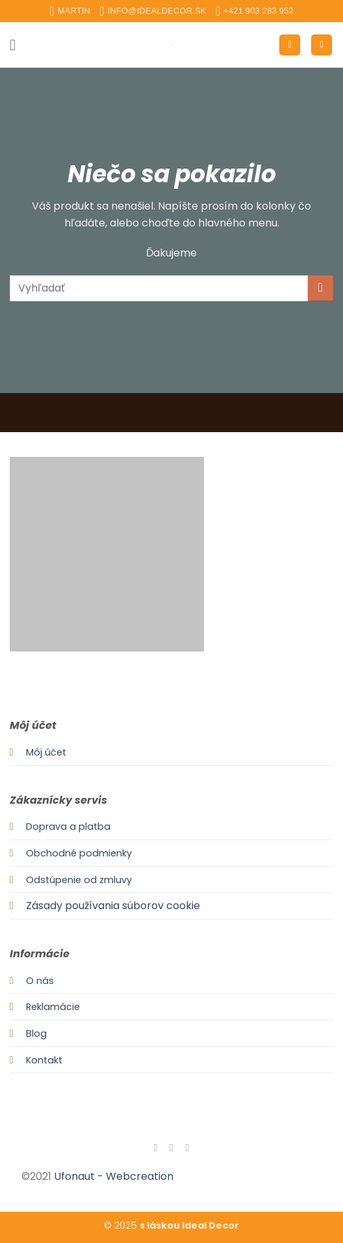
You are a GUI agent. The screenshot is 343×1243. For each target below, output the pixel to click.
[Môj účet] (289, 45)
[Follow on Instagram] (171, 1147)
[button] (17, 45)
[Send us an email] (187, 1147)
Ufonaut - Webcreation (113, 1176)
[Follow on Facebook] (155, 1147)
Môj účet (46, 752)
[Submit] (320, 288)
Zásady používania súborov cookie (113, 905)
